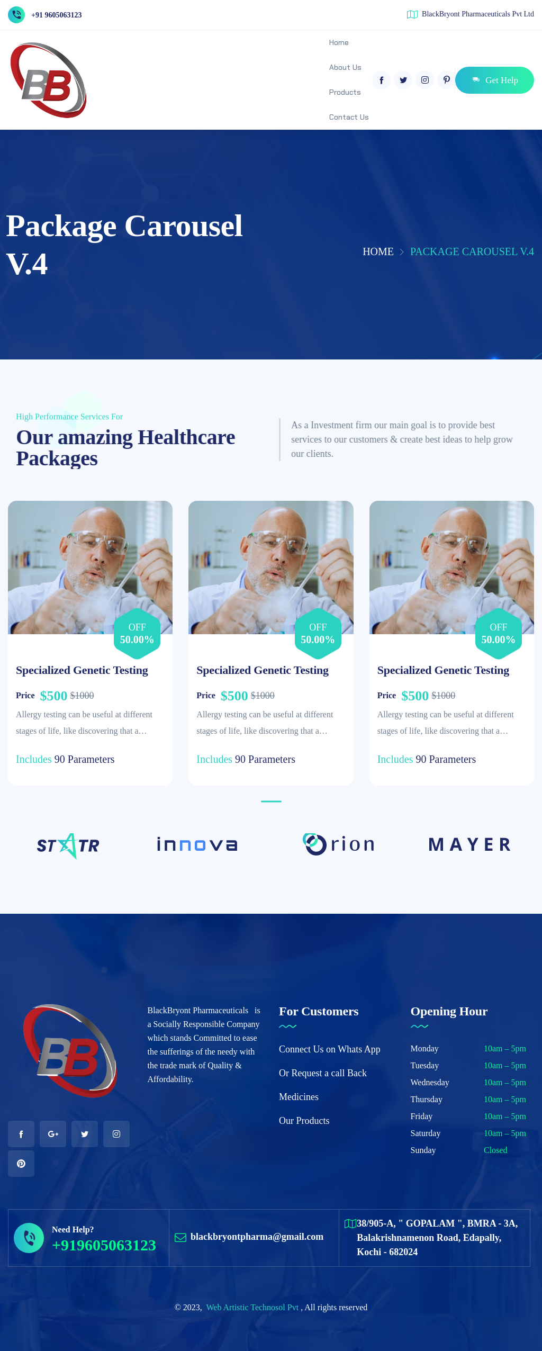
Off (137, 627)
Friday (422, 1116)
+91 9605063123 (56, 15)
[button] (271, 801)
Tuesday (425, 1065)
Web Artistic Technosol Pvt (253, 1307)
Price (25, 695)
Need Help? (73, 1229)
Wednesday (430, 1082)
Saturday (426, 1133)
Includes (34, 759)
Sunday (423, 1150)
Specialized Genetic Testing (82, 670)
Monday (425, 1048)
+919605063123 (104, 1245)
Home (378, 251)
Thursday (426, 1099)
